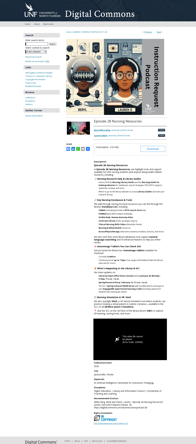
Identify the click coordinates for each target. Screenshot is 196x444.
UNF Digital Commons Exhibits (39, 72)
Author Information (34, 115)
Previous (148, 32)
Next (159, 32)
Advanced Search (33, 56)
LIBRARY (77, 32)
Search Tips (30, 82)
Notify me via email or (37, 61)
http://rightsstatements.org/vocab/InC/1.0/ (111, 423)
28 (106, 32)
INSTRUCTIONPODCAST (93, 32)
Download (153, 149)
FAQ (86, 441)
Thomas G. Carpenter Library (38, 76)
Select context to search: (37, 47)
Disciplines (30, 101)
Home (69, 32)
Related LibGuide (33, 86)
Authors (29, 104)
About (77, 441)
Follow (161, 130)
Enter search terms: (35, 40)
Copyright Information (35, 79)
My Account (97, 441)
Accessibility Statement (116, 441)
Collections (30, 97)
